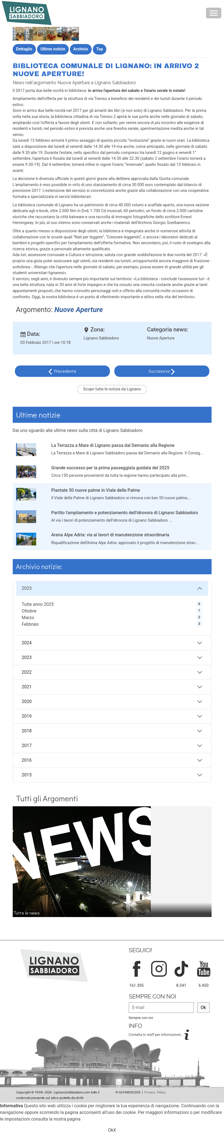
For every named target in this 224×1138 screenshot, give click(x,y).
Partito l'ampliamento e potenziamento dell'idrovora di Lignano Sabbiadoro (124, 512)
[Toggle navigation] (213, 13)
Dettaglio (24, 49)
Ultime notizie (52, 49)
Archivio (80, 49)
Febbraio (30, 624)
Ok (203, 1007)
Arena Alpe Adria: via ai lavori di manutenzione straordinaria (110, 534)
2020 (27, 701)
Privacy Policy (155, 1092)
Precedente (65, 371)
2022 (27, 672)
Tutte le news (27, 913)
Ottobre (29, 611)
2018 (27, 730)
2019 (27, 716)
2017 (27, 745)
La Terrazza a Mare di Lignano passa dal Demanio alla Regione (113, 445)
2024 (27, 642)
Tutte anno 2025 (38, 604)
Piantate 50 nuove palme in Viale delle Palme (95, 490)
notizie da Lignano (125, 389)
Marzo (28, 617)
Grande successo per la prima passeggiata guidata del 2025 (110, 467)
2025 (27, 588)
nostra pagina (67, 1119)
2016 (27, 760)
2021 (27, 686)
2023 (27, 657)
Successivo (160, 371)
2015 (27, 774)
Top (99, 49)
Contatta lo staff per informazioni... (157, 1034)
